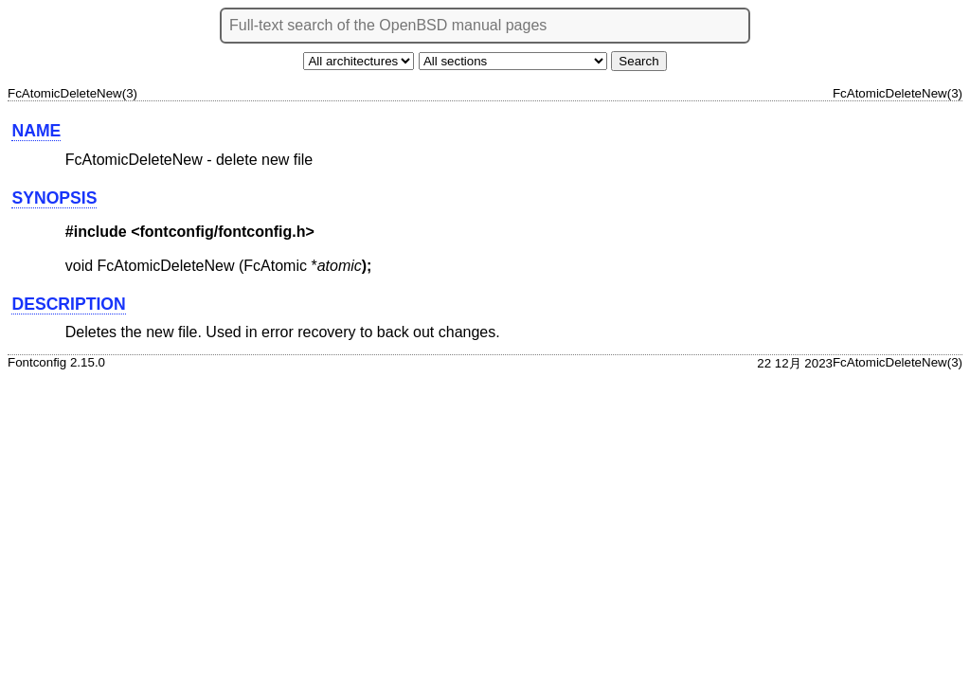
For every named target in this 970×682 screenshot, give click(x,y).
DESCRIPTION (68, 304)
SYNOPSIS (54, 197)
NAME (36, 130)
